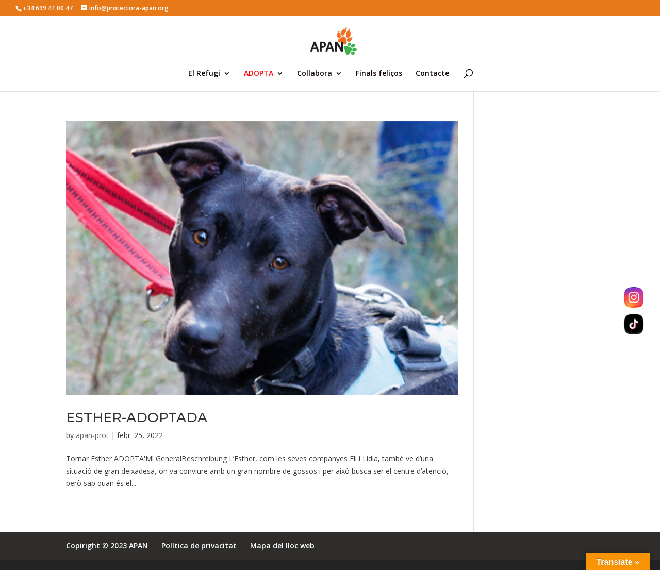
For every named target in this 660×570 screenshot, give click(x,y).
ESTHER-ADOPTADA (136, 417)
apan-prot (92, 435)
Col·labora (314, 74)
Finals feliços (379, 74)
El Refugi (204, 74)
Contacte (432, 74)
